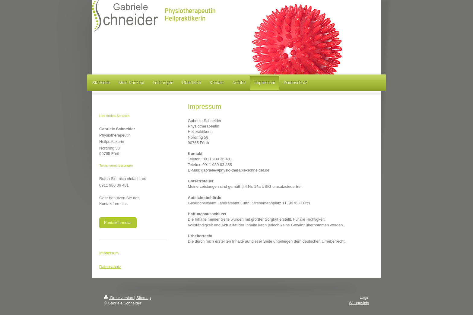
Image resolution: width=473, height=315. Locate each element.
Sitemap (143, 297)
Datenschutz (110, 266)
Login (364, 297)
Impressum (109, 253)
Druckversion (119, 297)
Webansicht (359, 303)
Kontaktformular (118, 222)
